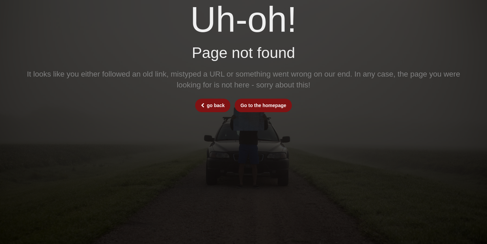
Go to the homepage (263, 105)
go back (213, 105)
